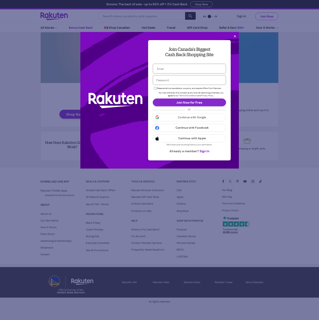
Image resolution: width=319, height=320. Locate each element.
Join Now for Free (189, 102)
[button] (189, 117)
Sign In (204, 151)
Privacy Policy (207, 95)
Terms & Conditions (188, 95)
